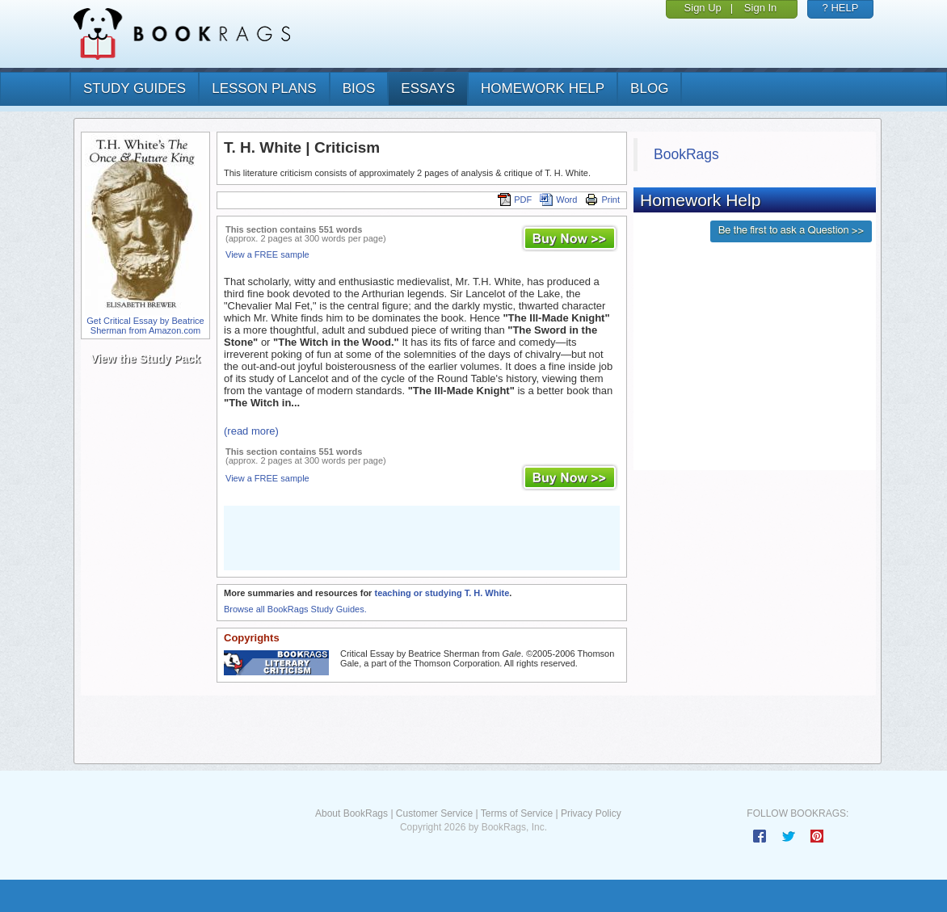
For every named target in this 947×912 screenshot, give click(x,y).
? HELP (841, 8)
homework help (542, 88)
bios (359, 88)
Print (602, 199)
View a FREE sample (267, 254)
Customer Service (434, 813)
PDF (515, 199)
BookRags (686, 154)
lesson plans (264, 88)
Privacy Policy (591, 813)
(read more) (251, 431)
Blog (649, 88)
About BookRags (351, 813)
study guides (134, 88)
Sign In (760, 8)
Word (558, 199)
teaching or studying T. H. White (441, 593)
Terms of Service (517, 813)
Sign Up (703, 8)
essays (428, 88)
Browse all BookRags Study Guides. (295, 609)
